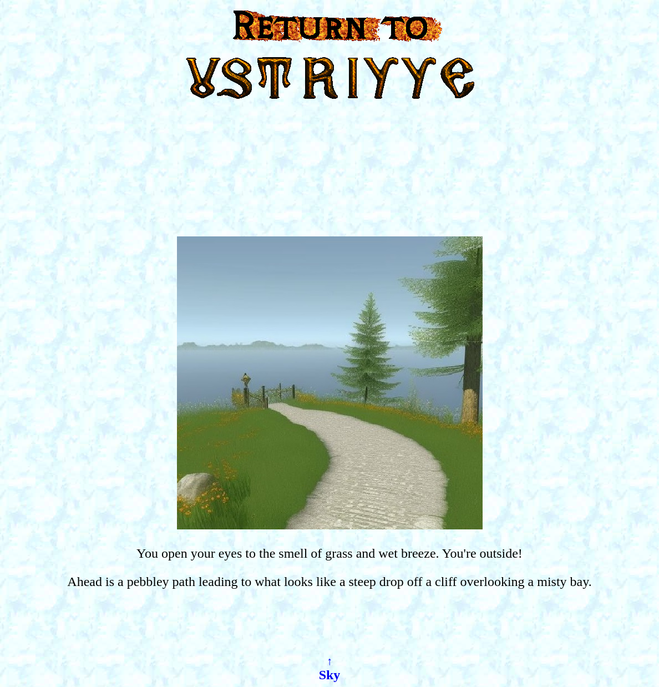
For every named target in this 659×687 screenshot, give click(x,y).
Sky (330, 675)
